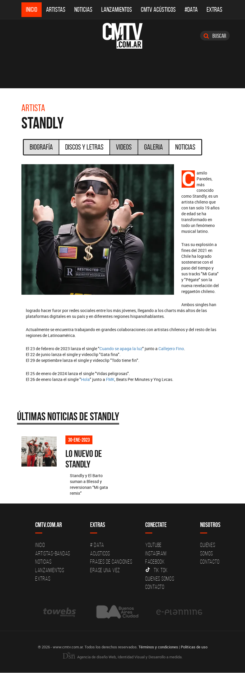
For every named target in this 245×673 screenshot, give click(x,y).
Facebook (155, 562)
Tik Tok (156, 570)
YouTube (153, 545)
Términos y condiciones (158, 647)
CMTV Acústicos (158, 9)
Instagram (156, 553)
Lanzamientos (116, 9)
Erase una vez (105, 570)
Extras (214, 9)
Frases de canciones (111, 562)
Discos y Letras (84, 147)
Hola (85, 379)
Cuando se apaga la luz (120, 348)
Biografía (41, 147)
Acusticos (100, 553)
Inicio (31, 9)
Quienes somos (159, 579)
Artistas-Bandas (52, 553)
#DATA (191, 9)
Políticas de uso (194, 647)
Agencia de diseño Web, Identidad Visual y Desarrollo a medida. (123, 657)
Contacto (155, 587)
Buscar (215, 36)
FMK (110, 379)
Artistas (55, 9)
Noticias (83, 9)
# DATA (97, 545)
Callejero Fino (171, 348)
